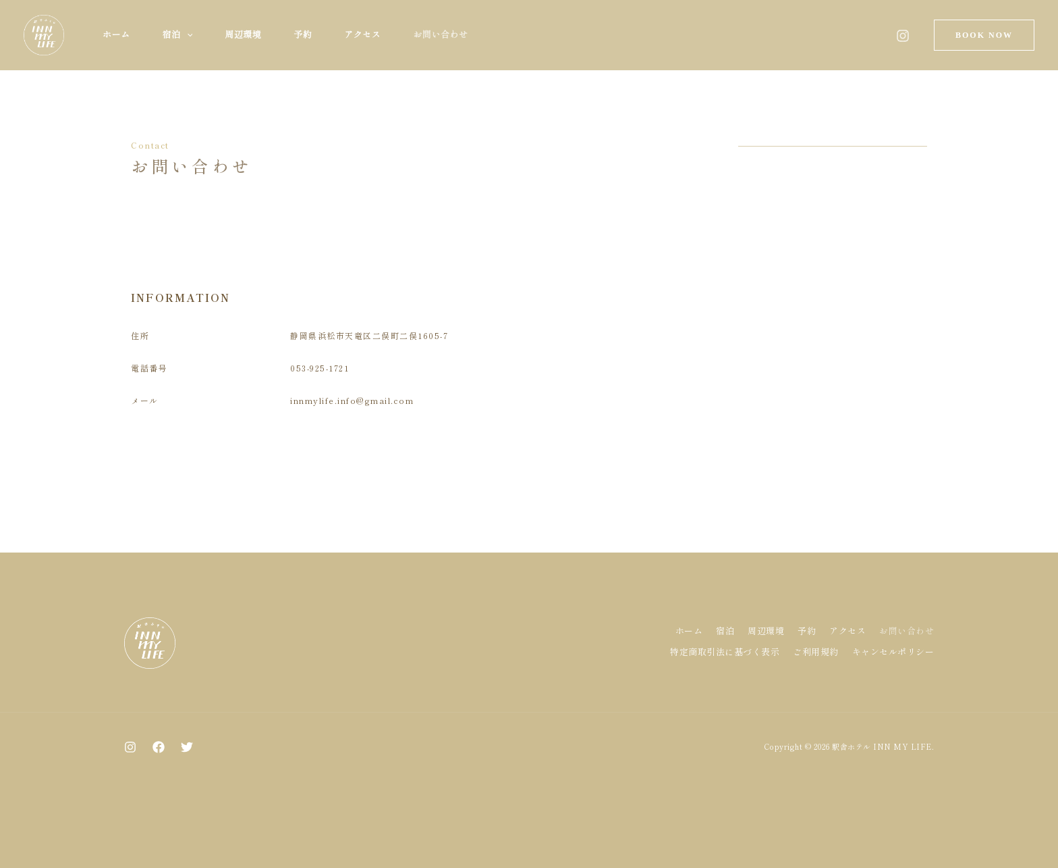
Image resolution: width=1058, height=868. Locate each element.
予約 (303, 35)
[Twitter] (187, 747)
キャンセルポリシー (893, 651)
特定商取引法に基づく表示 (724, 651)
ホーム (116, 35)
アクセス (362, 35)
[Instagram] (903, 36)
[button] (187, 35)
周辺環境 (243, 35)
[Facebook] (158, 747)
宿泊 (178, 35)
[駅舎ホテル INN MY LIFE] (44, 33)
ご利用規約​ (816, 651)
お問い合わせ (440, 35)
